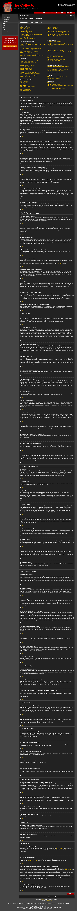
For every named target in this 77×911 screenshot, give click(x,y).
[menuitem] (22, 16)
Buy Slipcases (6, 19)
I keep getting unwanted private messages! (57, 43)
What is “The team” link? (53, 37)
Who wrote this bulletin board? (54, 82)
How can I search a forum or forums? (55, 56)
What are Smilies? (24, 83)
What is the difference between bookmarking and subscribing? (58, 67)
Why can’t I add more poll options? (27, 65)
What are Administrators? (53, 27)
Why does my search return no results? (56, 57)
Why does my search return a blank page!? (57, 59)
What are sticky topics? (25, 89)
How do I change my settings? (26, 43)
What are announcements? (26, 88)
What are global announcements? (27, 86)
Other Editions (70, 12)
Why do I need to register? (26, 27)
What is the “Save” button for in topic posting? (30, 73)
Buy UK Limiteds (7, 17)
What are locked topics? (25, 90)
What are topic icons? (24, 92)
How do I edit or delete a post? (26, 61)
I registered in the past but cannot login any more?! (31, 34)
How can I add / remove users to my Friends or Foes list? (60, 51)
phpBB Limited (59, 848)
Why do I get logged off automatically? (28, 37)
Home (38, 12)
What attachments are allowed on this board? (57, 76)
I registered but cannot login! (26, 31)
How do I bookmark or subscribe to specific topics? (58, 69)
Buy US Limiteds (6, 15)
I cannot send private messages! (54, 41)
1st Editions (62, 12)
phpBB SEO (49, 900)
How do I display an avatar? (26, 52)
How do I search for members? (54, 60)
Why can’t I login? (24, 32)
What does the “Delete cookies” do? (28, 38)
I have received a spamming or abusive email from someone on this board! (60, 45)
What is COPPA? (24, 28)
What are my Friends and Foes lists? (55, 50)
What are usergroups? (52, 30)
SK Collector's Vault (7, 34)
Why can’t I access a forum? (26, 68)
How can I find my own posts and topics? (56, 62)
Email (4, 25)
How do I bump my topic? (25, 76)
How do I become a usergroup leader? (56, 32)
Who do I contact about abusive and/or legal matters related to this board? (60, 86)
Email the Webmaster (49, 908)
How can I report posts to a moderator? (28, 72)
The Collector (24, 5)
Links (4, 27)
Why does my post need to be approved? (29, 75)
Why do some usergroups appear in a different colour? (59, 34)
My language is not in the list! (26, 49)
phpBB (59, 263)
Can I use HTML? (24, 82)
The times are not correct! (25, 47)
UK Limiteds (54, 12)
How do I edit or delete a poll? (26, 66)
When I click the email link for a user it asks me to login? (32, 55)
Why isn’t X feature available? (54, 84)
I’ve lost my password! (25, 35)
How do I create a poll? (25, 64)
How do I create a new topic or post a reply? (29, 60)
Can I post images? (24, 85)
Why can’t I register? (24, 30)
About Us (15, 903)
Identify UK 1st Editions (38, 903)
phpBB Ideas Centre (32, 860)
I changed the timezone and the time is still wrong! (31, 48)
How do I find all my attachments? (55, 78)
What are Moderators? (52, 28)
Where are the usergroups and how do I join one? (58, 31)
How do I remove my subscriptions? (55, 72)
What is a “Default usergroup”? (54, 35)
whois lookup (68, 869)
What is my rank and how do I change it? (29, 53)
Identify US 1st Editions (25, 903)
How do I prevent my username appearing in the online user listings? (33, 45)
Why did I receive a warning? (26, 71)
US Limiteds (46, 12)
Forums (4, 23)
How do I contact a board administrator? (56, 88)
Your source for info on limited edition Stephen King (25, 8)
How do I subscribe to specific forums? (56, 70)
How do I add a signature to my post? (28, 62)
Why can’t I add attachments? (26, 69)
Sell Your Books (6, 32)
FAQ (4, 29)
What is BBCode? (24, 81)
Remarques (5, 21)
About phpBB (68, 849)
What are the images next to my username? (29, 51)
